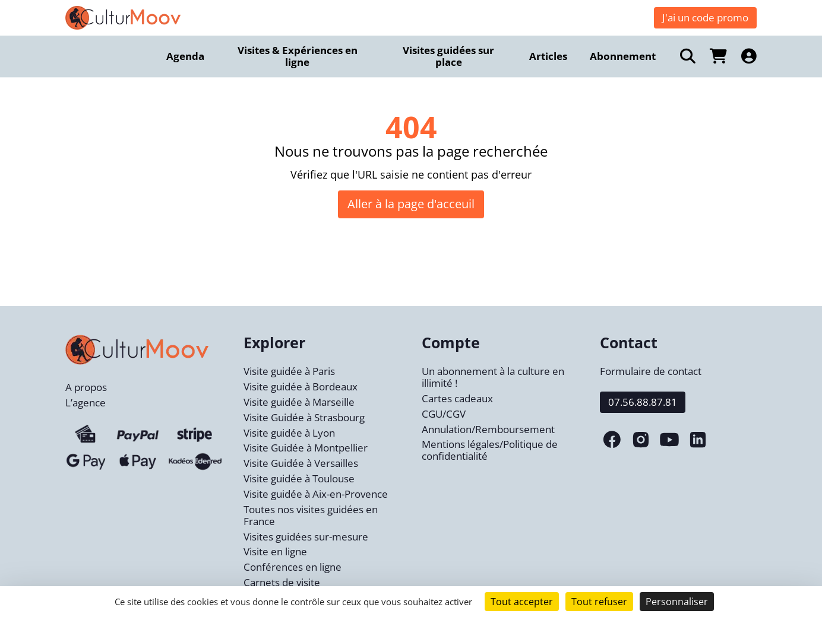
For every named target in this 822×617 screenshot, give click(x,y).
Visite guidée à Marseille (299, 402)
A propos (86, 387)
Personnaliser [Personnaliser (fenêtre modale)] (677, 601)
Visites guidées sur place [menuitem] (448, 56)
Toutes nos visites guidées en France (311, 515)
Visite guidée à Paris (289, 371)
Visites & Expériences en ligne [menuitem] (298, 56)
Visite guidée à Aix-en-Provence (316, 494)
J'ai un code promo (705, 17)
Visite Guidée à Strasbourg (304, 417)
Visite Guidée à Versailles (301, 463)
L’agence (85, 402)
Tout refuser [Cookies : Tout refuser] (599, 601)
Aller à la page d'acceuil (411, 204)
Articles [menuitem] (548, 56)
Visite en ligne (275, 551)
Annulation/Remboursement (488, 429)
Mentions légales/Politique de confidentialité (490, 450)
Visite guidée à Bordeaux (301, 386)
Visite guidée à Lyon (289, 433)
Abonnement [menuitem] (623, 56)
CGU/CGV (444, 414)
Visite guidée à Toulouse (299, 478)
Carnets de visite (282, 582)
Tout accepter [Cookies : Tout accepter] (522, 601)
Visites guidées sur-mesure (306, 536)
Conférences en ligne (293, 567)
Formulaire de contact (650, 371)
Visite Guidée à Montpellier (306, 447)
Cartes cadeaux (457, 398)
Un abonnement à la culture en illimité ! (493, 377)
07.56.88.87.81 (642, 402)
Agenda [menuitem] (185, 56)
